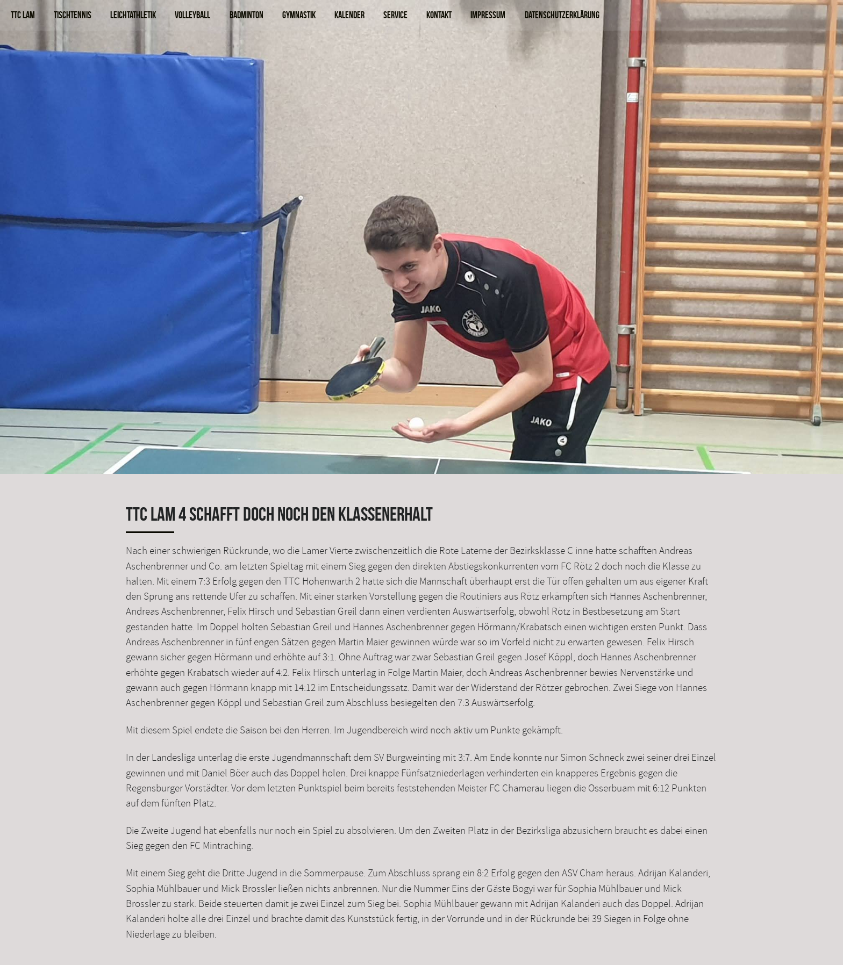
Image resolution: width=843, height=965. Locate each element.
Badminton (246, 15)
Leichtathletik (133, 15)
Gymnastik (299, 15)
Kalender (349, 15)
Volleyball (192, 15)
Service (395, 15)
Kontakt (439, 15)
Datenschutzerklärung (562, 15)
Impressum (487, 15)
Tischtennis (72, 15)
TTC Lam (23, 15)
